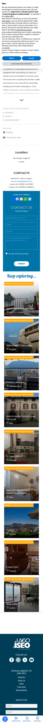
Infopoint (21, 677)
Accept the (18, 254)
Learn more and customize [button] (21, 64)
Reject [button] (11, 58)
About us (21, 680)
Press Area (21, 687)
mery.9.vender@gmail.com (21, 181)
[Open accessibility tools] (5, 719)
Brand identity (21, 690)
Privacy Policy (23, 254)
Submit (21, 263)
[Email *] (21, 712)
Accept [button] (31, 58)
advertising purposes (24, 30)
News (21, 683)
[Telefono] (21, 231)
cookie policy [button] (9, 16)
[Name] (21, 706)
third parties (6, 21)
